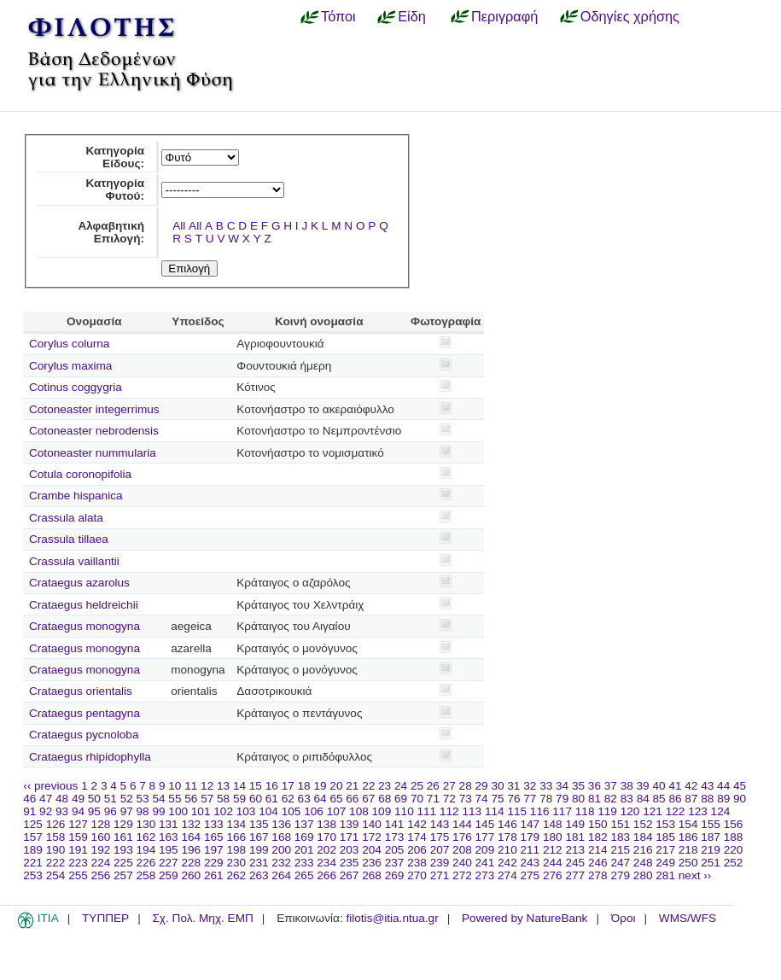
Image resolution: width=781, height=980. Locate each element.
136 (281, 824)
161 (123, 837)
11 (190, 785)
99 (158, 811)
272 (462, 875)
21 (352, 785)
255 (78, 875)
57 (207, 798)
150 (598, 824)
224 (101, 862)
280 (643, 875)
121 (652, 811)
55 (174, 798)
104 (268, 811)
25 (417, 785)
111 (427, 811)
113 (471, 811)
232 (281, 862)
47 (45, 798)
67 (368, 798)
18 (304, 785)
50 (94, 798)
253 (33, 875)
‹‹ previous (50, 785)
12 (207, 785)
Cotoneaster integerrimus (94, 409)
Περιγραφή (504, 16)
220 (733, 849)
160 (101, 837)
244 (552, 862)
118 (585, 811)
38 (627, 785)
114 (494, 811)
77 (529, 798)
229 (214, 862)
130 (146, 824)
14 (239, 785)
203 (349, 849)
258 (146, 875)
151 (620, 824)
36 (594, 785)
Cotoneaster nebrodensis (94, 430)
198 (236, 849)
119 (607, 811)
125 (33, 824)
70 (417, 798)
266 (326, 875)
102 (223, 811)
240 (462, 862)
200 (281, 849)
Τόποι (338, 16)
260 (191, 875)
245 (575, 862)
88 (707, 798)
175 (440, 837)
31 (513, 785)
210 (507, 849)
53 (143, 798)
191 (78, 849)
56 (190, 798)
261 (214, 875)
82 (610, 798)
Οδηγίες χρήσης (629, 16)
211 (530, 849)
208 (462, 849)
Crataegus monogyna (84, 626)
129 (123, 824)
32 (529, 785)
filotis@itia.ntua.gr (392, 918)
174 (417, 837)
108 (359, 811)
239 (440, 862)
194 (146, 849)
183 (620, 837)
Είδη (412, 16)
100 (178, 811)
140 (372, 824)
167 (259, 837)
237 (395, 862)
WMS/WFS (687, 918)
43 (707, 785)
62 (288, 798)
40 (658, 785)
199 (259, 849)
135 (259, 824)
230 (236, 862)
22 (368, 785)
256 (101, 875)
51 (110, 798)
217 (665, 849)
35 (578, 785)
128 (101, 824)
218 (688, 849)
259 (168, 875)
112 (449, 811)
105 (291, 811)
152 (643, 824)
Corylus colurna (69, 343)
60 (255, 798)
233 (304, 862)
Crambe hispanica (76, 495)
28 (465, 785)
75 (497, 798)
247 (620, 862)
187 (710, 837)
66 (352, 798)
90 (739, 798)
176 (462, 837)
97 (126, 811)
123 (698, 811)
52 (126, 798)
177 (485, 837)
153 (665, 824)
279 (620, 875)
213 (575, 849)
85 (659, 798)
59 (239, 798)
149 (575, 824)
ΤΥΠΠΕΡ (105, 918)
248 (643, 862)
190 (56, 849)
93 (61, 811)
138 (326, 824)
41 (674, 785)
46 (29, 798)
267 (349, 875)
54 (158, 798)
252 (733, 862)
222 (56, 862)
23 (384, 785)
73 (465, 798)
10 (174, 785)
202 (326, 849)
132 (191, 824)
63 (304, 798)
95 (94, 811)
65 (335, 798)
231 (259, 862)
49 (78, 798)
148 (552, 824)
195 (168, 849)
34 (562, 785)
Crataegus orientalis (80, 691)
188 (733, 837)
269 (395, 875)
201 (304, 849)
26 (433, 785)
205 (395, 849)
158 (56, 837)
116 (540, 811)
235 (349, 862)
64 (320, 798)
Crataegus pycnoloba (83, 734)
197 (214, 849)
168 (281, 837)
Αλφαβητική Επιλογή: (111, 232)
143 (440, 824)
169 (304, 837)
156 (733, 824)
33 (545, 785)
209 (485, 849)
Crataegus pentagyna (84, 713)
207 (440, 849)
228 (191, 862)
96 (110, 811)
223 (78, 862)
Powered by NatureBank (524, 918)
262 (236, 875)
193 (123, 849)
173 (395, 837)
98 (143, 811)
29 (481, 785)
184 (643, 837)
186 (688, 837)
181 (575, 837)
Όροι (623, 918)
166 (236, 837)
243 (530, 862)
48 (61, 798)
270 (417, 875)
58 (223, 798)
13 (223, 785)
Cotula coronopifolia (80, 474)
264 (281, 875)
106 (313, 811)
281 (665, 875)
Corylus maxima (70, 365)
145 (485, 824)
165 (214, 837)
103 (246, 811)
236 (372, 862)
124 (721, 811)
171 (349, 837)
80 (578, 798)
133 (214, 824)
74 (481, 798)
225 (123, 862)
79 (562, 798)
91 (29, 811)
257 (123, 875)
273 (485, 875)
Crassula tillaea (68, 539)
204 (372, 849)
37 (610, 785)
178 (507, 837)
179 (530, 837)
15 (255, 785)
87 (691, 798)
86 (674, 798)
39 (643, 785)
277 (575, 875)
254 (56, 875)
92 (45, 811)
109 (382, 811)
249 (665, 862)
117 (562, 811)
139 (349, 824)
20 (335, 785)
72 (449, 798)
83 (627, 798)
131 (168, 824)
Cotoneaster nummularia (92, 452)
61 (271, 798)
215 (620, 849)
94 (78, 811)
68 (384, 798)
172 (372, 837)
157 (33, 837)
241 (485, 862)
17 (288, 785)
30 (497, 785)
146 (507, 824)
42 (691, 785)
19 (319, 785)
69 (400, 798)
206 (417, 849)
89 (723, 798)
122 (675, 811)
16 (271, 785)
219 (710, 849)
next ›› (695, 875)
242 (507, 862)
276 (552, 875)
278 (598, 875)
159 (78, 837)
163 (168, 837)
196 (191, 849)
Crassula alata (66, 517)
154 (688, 824)
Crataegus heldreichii (83, 604)
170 (326, 837)
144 (462, 824)
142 (417, 824)
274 (507, 875)
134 (236, 824)
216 (643, 849)
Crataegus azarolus (79, 582)
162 (146, 837)
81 (594, 798)
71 (433, 798)
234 (326, 862)
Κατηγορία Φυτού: (114, 189)
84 (643, 798)
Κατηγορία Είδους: (114, 157)
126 (56, 824)
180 (552, 837)
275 (530, 875)
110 (404, 811)
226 (146, 862)
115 (517, 811)
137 (304, 824)
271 (440, 875)
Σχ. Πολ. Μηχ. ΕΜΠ (202, 918)
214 (598, 849)
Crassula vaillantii (74, 561)
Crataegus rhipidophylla (90, 756)
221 (33, 862)
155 (710, 824)
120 (630, 811)
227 (168, 862)
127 (78, 824)
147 (530, 824)
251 (710, 862)
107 (337, 811)
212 (552, 849)
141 (395, 824)
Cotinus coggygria (75, 387)
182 (598, 837)
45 (739, 785)
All (178, 225)
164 (191, 837)
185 (665, 837)
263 (259, 875)
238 (417, 862)
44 (723, 785)
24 (400, 785)
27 (449, 785)
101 (201, 811)
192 (101, 849)
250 (688, 862)
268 (372, 875)
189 (33, 849)
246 (598, 862)
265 (304, 875)
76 (513, 798)
